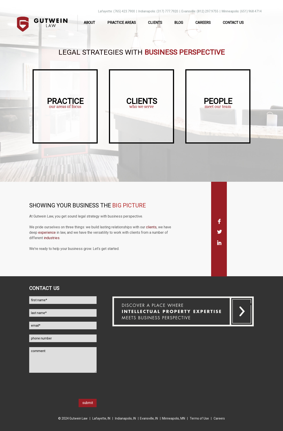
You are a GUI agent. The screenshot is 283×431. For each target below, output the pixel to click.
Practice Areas (121, 22)
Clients (155, 22)
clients (151, 227)
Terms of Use (199, 418)
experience (47, 232)
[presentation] (63, 390)
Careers (203, 22)
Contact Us (233, 22)
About (89, 22)
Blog (178, 22)
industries (52, 238)
